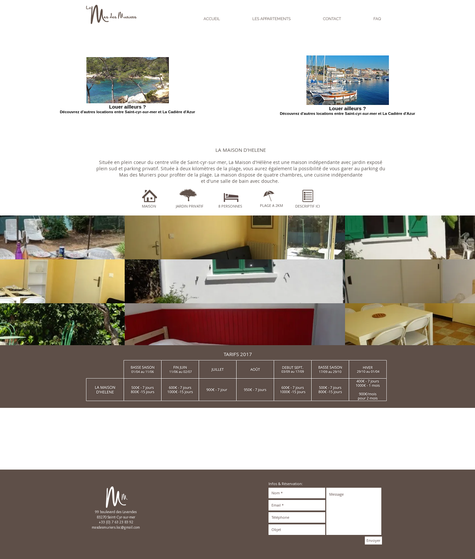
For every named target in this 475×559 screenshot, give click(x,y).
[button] (235, 237)
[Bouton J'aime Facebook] (358, 421)
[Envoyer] (373, 540)
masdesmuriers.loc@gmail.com (116, 527)
